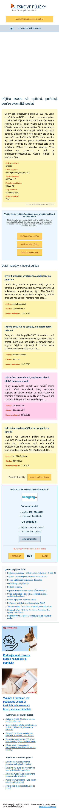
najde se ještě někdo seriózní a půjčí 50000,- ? (26, 590)
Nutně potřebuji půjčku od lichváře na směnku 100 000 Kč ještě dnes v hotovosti (21, 727)
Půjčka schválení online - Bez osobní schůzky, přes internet (21, 781)
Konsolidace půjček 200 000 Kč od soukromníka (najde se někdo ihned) (21, 740)
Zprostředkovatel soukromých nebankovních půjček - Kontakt (18, 763)
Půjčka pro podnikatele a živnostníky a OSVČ (26, 603)
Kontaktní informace (47, 807)
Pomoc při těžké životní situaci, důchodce (24, 580)
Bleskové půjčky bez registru (29, 8)
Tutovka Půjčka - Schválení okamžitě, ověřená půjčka (29, 607)
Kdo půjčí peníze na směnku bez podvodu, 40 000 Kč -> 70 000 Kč (20, 734)
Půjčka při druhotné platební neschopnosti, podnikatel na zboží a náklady (21, 747)
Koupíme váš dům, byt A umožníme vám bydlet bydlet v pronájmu (20, 769)
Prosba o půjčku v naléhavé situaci (21, 600)
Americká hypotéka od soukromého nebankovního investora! (20, 775)
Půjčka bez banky (14, 587)
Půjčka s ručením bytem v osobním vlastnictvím (27, 576)
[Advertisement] (29, 63)
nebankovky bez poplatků (17, 583)
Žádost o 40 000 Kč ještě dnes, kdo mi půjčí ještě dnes (20, 720)
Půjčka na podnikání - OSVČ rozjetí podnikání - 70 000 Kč (31, 573)
